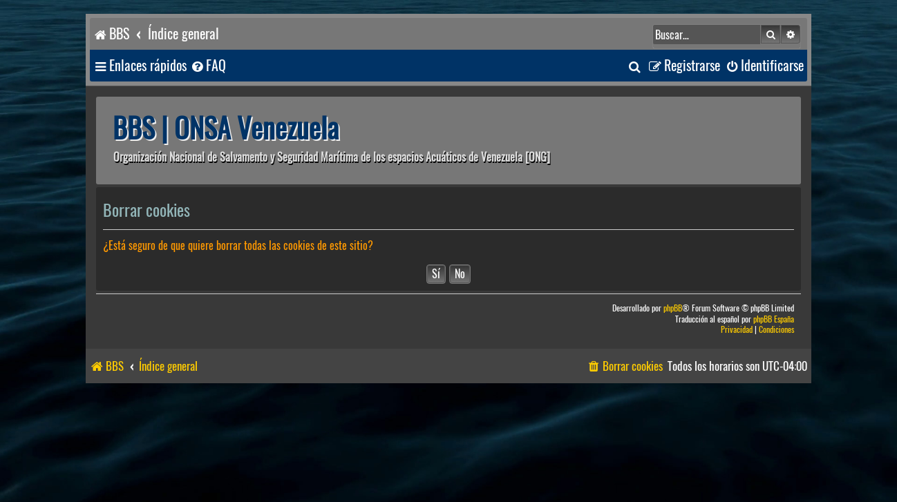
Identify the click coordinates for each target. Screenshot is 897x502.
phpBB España (773, 319)
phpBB (672, 308)
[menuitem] (208, 65)
